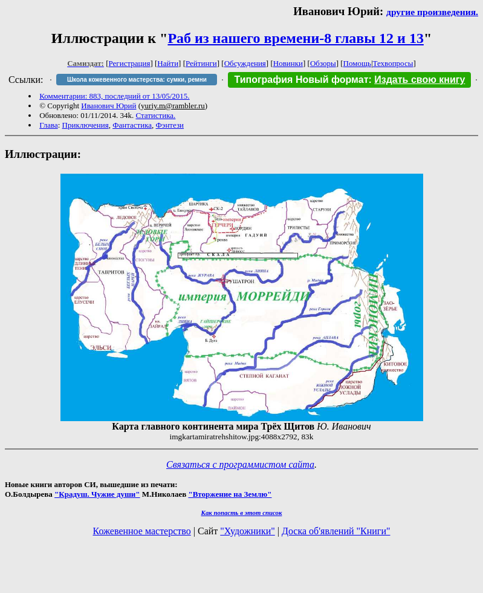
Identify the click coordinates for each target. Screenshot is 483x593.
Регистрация (130, 63)
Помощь (357, 63)
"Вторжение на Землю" (229, 494)
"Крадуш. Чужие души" (97, 494)
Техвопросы (393, 63)
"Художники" (247, 531)
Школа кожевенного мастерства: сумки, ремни (137, 79)
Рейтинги (201, 63)
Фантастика (132, 124)
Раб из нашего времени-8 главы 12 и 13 (295, 38)
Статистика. (155, 115)
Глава (48, 124)
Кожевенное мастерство (142, 531)
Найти (167, 63)
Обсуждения (245, 63)
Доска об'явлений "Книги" (336, 531)
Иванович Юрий (108, 105)
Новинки (288, 63)
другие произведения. (432, 12)
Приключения (85, 124)
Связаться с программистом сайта (240, 464)
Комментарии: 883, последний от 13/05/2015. (114, 95)
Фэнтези (170, 124)
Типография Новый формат (301, 79)
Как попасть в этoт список (241, 512)
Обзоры (323, 63)
